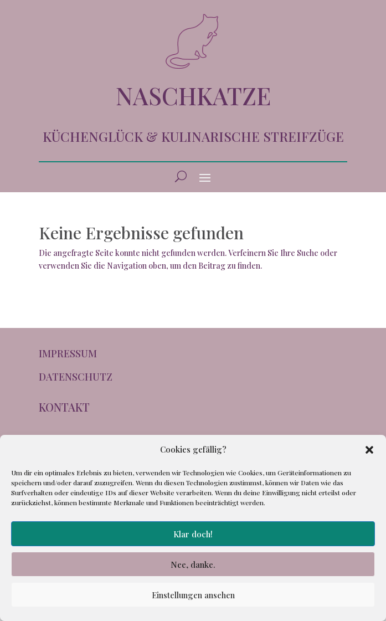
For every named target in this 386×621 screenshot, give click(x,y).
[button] (369, 449)
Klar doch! (193, 534)
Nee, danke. (193, 564)
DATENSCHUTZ (75, 376)
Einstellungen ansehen (193, 595)
